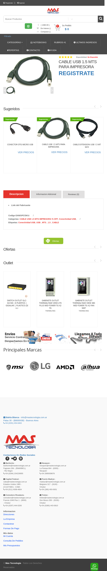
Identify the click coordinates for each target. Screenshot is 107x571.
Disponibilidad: (81, 57)
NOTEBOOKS (38, 42)
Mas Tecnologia (13, 562)
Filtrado (6, 36)
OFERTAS (13, 50)
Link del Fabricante (20, 204)
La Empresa (9, 518)
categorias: (13, 218)
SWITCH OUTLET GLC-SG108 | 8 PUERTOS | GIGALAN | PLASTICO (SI (17, 302)
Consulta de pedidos (13, 540)
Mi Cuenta (8, 535)
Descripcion (17, 193)
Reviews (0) (75, 194)
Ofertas (55, 240)
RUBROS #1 (60, 42)
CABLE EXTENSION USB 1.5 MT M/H (87, 145)
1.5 (49, 222)
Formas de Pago (11, 527)
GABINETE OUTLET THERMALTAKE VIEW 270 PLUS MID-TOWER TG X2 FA (50, 303)
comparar (44, 33)
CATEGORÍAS (15, 42)
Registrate (8, 3)
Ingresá (21, 3)
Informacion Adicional (48, 194)
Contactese (8, 523)
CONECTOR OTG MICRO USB (20, 144)
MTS (44, 222)
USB (38, 222)
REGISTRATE (76, 73)
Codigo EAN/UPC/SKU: (19, 215)
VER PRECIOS (26, 152)
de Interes (44, 29)
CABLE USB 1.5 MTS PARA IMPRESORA (53, 145)
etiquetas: (13, 222)
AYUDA (52, 50)
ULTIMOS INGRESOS (85, 42)
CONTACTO (33, 50)
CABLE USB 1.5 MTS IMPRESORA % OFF (39, 218)
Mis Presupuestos (11, 544)
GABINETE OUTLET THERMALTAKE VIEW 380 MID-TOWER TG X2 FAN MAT (84, 303)
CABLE (55, 222)
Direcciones (8, 513)
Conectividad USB (67, 218)
